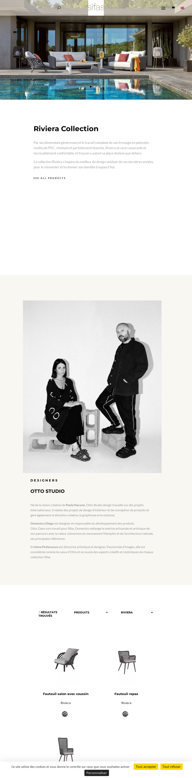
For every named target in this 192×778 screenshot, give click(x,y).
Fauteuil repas (126, 694)
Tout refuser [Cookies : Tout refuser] (171, 766)
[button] (90, 86)
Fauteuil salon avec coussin (66, 694)
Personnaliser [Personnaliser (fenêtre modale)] (96, 773)
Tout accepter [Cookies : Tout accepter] (146, 766)
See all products (50, 178)
